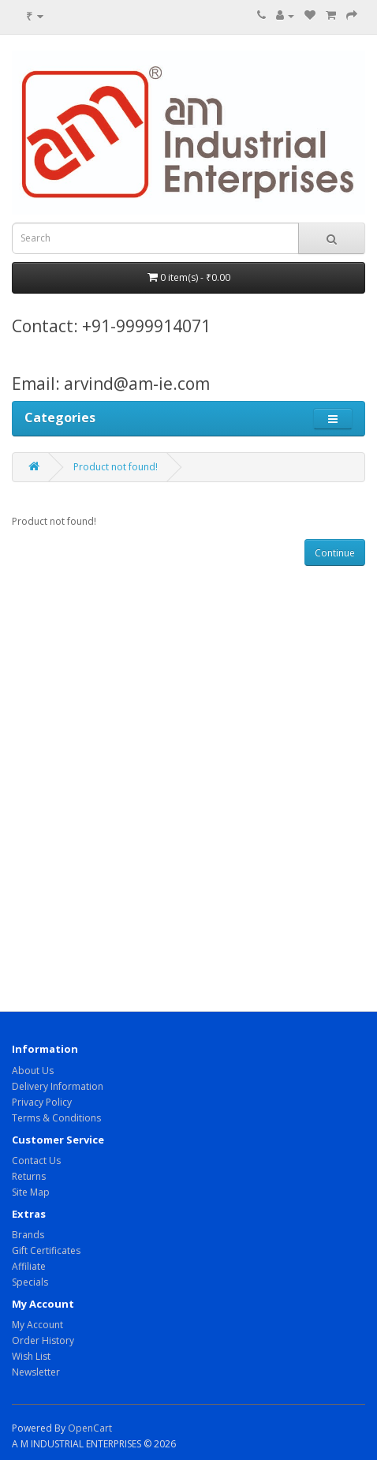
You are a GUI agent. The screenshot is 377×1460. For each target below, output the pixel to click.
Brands (28, 1234)
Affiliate (29, 1266)
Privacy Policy (42, 1102)
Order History (43, 1340)
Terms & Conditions (56, 1118)
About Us (33, 1070)
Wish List (31, 1356)
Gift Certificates (46, 1250)
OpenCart (90, 1428)
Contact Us (36, 1160)
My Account (37, 1324)
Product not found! (115, 467)
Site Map (31, 1192)
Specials (30, 1282)
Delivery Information (57, 1086)
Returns (29, 1176)
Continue (335, 553)
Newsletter (36, 1372)
